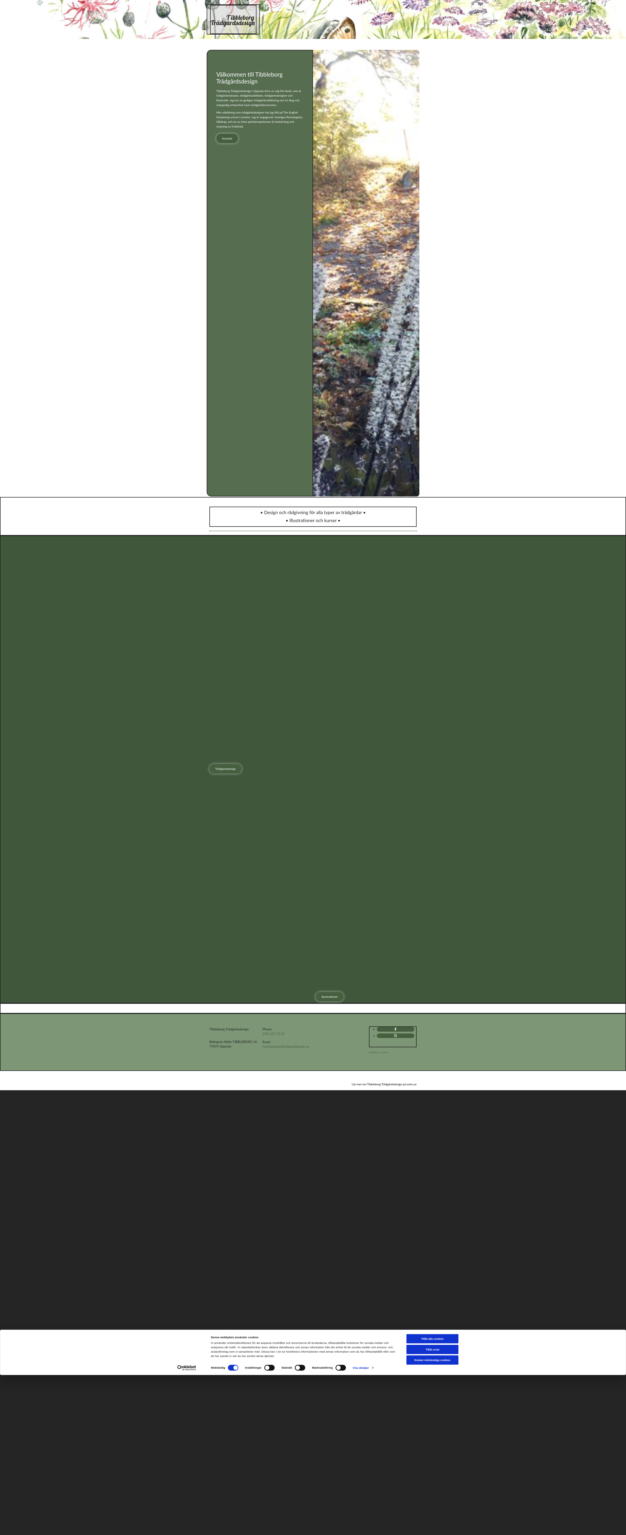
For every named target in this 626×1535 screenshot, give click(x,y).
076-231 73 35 (273, 1034)
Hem (282, 10)
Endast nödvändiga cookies (432, 995)
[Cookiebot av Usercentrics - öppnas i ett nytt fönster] (187, 1003)
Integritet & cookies (378, 1052)
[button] (227, 138)
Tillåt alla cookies (432, 974)
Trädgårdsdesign (315, 10)
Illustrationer (361, 10)
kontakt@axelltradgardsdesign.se (286, 1046)
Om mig (394, 10)
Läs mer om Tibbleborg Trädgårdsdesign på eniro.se (384, 1084)
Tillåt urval (432, 984)
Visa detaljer (361, 1003)
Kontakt (340, 22)
